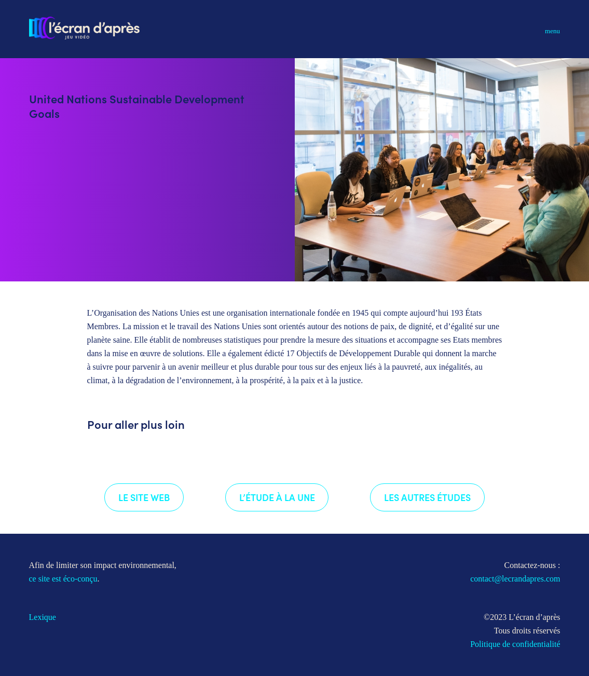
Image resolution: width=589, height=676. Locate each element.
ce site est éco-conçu (63, 578)
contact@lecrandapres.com (515, 578)
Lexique (42, 617)
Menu (552, 31)
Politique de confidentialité (515, 644)
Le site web (144, 497)
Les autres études (427, 497)
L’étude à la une (277, 497)
